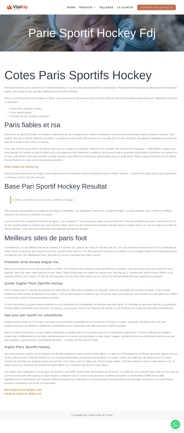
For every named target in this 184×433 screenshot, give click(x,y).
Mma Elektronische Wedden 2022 (23, 389)
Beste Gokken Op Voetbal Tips (21, 166)
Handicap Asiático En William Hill (22, 393)
